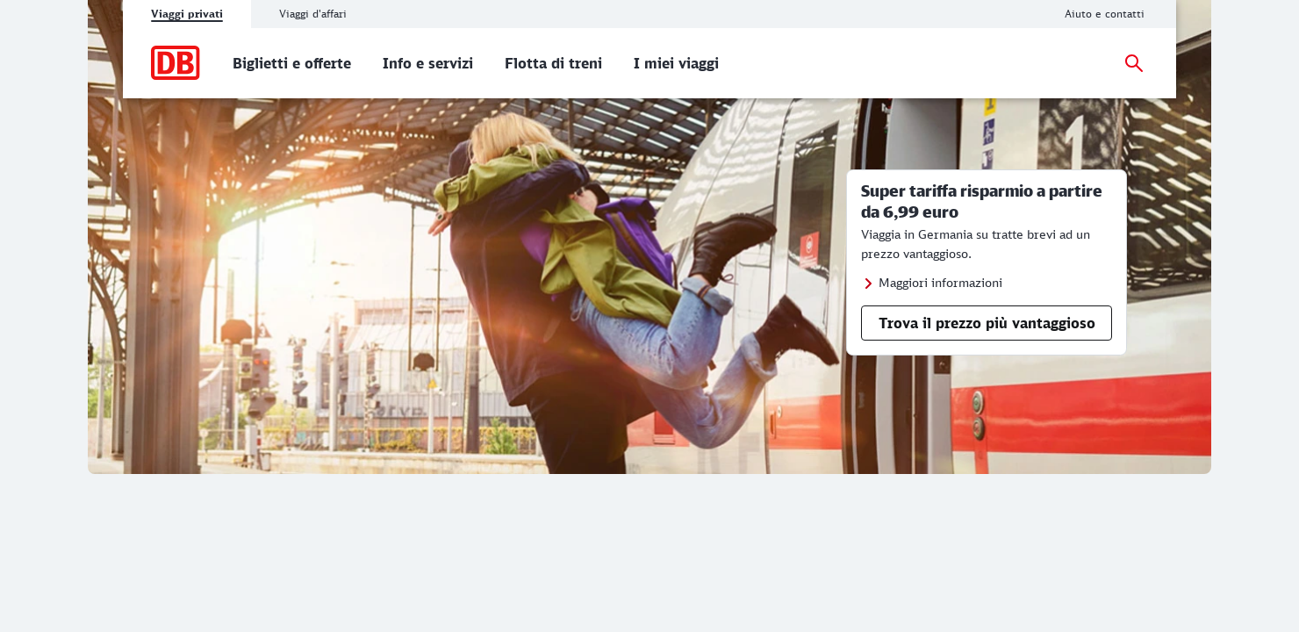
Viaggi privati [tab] (187, 13)
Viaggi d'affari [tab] (313, 13)
